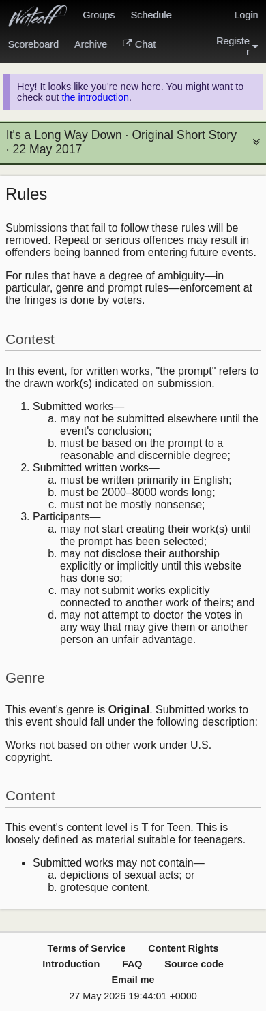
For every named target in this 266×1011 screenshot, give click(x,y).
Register (237, 46)
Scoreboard (33, 44)
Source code (193, 964)
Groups (99, 15)
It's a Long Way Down (64, 135)
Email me (132, 979)
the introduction (95, 97)
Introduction (71, 964)
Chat (139, 44)
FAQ (132, 964)
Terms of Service (87, 948)
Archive (90, 44)
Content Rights (183, 948)
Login (246, 15)
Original (152, 135)
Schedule (150, 15)
